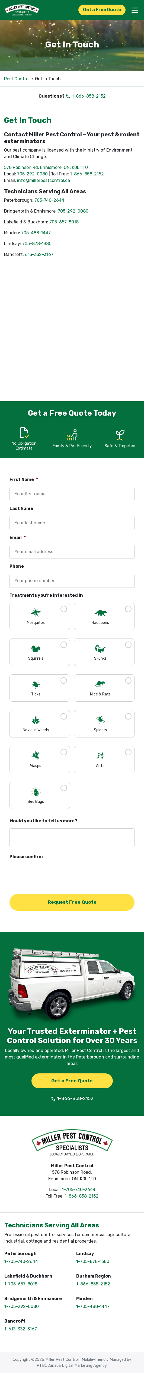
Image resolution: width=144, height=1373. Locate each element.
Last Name (21, 508)
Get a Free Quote (102, 9)
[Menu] (135, 10)
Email (17, 537)
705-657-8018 (64, 221)
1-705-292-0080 (21, 1306)
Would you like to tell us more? (43, 820)
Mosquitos (36, 622)
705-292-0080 (32, 174)
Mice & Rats (100, 694)
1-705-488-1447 (93, 1306)
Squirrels (35, 658)
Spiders (100, 730)
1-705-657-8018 (20, 1284)
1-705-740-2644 (78, 1189)
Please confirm (26, 856)
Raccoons (100, 622)
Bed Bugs (36, 801)
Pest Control (17, 78)
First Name (23, 479)
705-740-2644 (49, 200)
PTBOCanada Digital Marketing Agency (72, 1365)
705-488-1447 (36, 232)
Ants (100, 766)
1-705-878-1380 (92, 1261)
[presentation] (50, 874)
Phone (16, 566)
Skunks (100, 658)
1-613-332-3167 (20, 1329)
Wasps (35, 766)
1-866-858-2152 (85, 96)
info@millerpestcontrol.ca (43, 180)
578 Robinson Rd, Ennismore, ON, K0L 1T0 (46, 167)
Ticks (35, 694)
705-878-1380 (37, 243)
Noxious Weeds (36, 730)
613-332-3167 (39, 254)
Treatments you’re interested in (46, 595)
